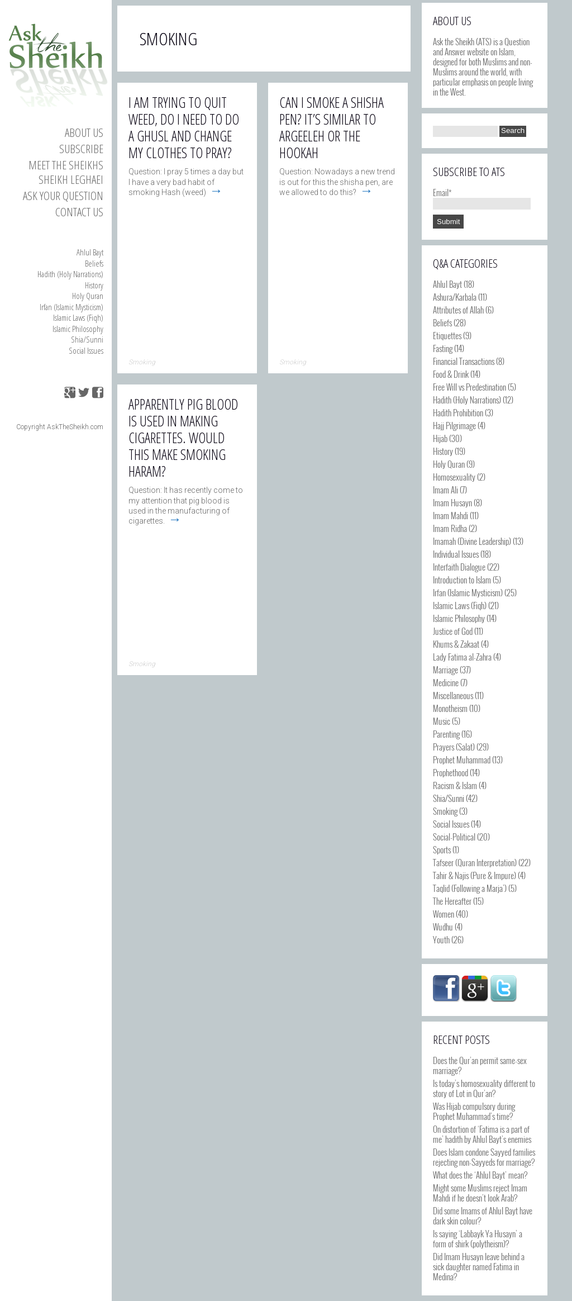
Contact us (79, 212)
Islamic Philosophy (78, 328)
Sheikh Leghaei (71, 179)
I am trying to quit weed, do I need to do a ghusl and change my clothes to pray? (183, 127)
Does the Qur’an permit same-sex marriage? (480, 1065)
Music (441, 721)
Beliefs (94, 263)
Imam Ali (445, 489)
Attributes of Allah (458, 309)
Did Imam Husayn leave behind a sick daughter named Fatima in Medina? (479, 1266)
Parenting (446, 734)
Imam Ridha (450, 528)
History (94, 285)
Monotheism (450, 708)
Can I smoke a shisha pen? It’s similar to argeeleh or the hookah (331, 127)
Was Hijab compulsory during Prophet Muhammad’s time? (474, 1111)
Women (443, 914)
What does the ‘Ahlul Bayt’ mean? (480, 1175)
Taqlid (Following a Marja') (470, 888)
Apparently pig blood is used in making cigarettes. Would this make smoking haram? (183, 438)
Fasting (442, 348)
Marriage (445, 669)
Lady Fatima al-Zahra (462, 656)
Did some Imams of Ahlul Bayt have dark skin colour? (482, 1215)
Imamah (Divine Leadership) (472, 541)
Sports (442, 849)
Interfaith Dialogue (459, 567)
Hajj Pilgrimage (454, 425)
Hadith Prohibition (458, 412)
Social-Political (454, 836)
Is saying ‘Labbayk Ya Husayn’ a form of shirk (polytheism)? (477, 1238)
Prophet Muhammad (461, 759)
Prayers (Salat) (454, 746)
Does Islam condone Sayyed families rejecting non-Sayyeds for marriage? (484, 1157)
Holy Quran (87, 295)
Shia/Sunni (87, 339)
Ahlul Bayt (90, 252)
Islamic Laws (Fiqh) (78, 317)
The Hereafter (452, 901)
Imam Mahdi (450, 515)
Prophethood (450, 772)
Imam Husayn (452, 502)
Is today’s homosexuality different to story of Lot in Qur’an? (484, 1088)
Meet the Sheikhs (65, 165)
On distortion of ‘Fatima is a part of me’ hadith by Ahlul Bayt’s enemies (482, 1134)
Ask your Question (63, 195)
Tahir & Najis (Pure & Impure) (474, 875)
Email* (482, 197)
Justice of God (453, 631)
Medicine (446, 682)
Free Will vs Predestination (469, 387)
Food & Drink (451, 374)
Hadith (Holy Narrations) (70, 273)
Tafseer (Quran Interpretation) (475, 862)
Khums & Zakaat (456, 644)
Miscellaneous (453, 695)
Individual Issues (456, 554)
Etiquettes (447, 335)
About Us (84, 132)
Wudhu (443, 926)
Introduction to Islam (462, 579)
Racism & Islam (455, 785)
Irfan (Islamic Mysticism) (71, 306)
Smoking (445, 811)
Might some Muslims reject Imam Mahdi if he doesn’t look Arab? (480, 1192)
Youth (441, 939)
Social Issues (86, 350)
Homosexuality (454, 477)
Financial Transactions (463, 361)
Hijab (440, 438)
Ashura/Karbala (454, 297)
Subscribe (81, 148)
